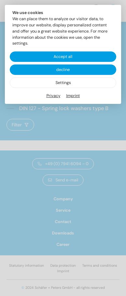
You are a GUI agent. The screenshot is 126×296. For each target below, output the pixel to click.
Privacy (53, 95)
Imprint (73, 95)
